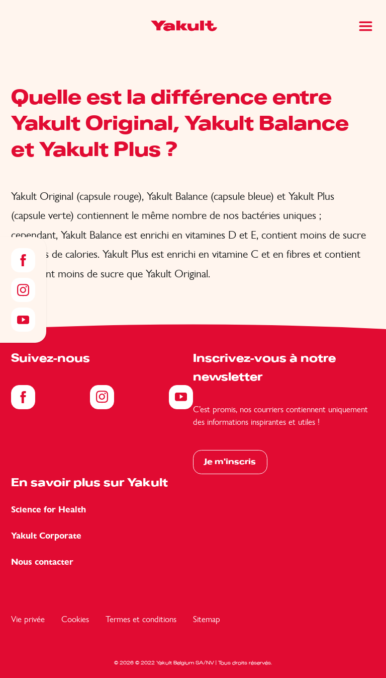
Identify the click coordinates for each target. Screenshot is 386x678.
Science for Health (48, 509)
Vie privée (28, 619)
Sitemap (206, 619)
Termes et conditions (141, 619)
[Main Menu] (365, 26)
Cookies (75, 619)
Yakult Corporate (46, 536)
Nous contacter (42, 562)
